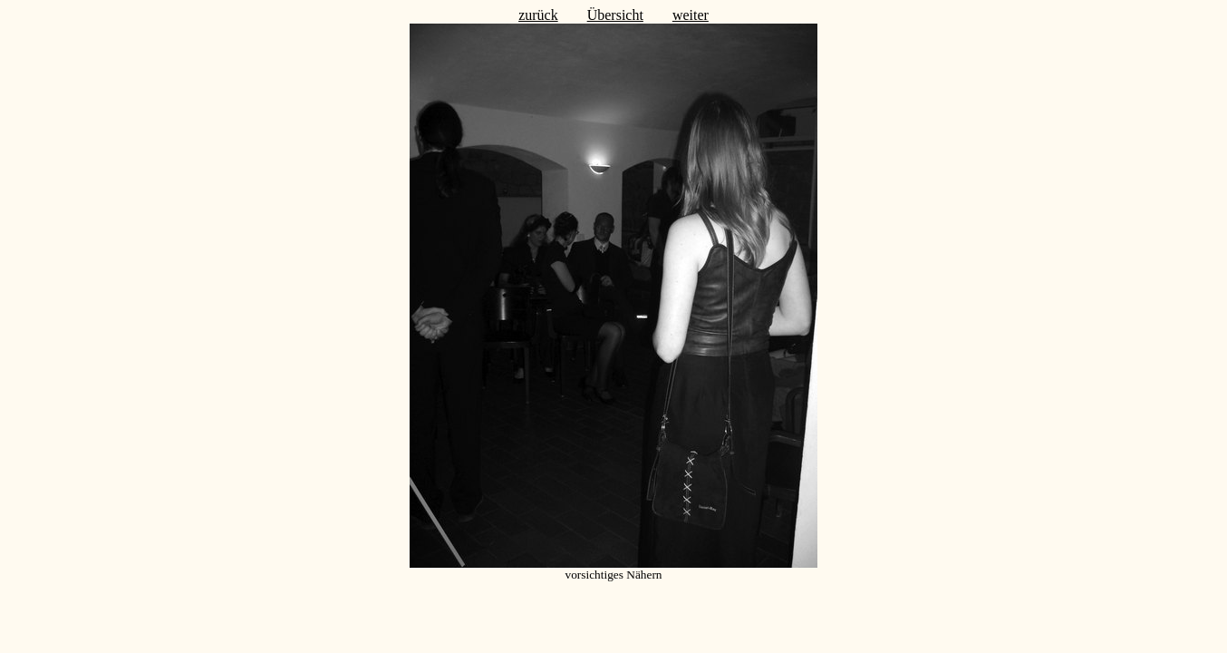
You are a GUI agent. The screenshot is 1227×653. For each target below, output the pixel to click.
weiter (690, 15)
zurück (538, 15)
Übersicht (615, 15)
